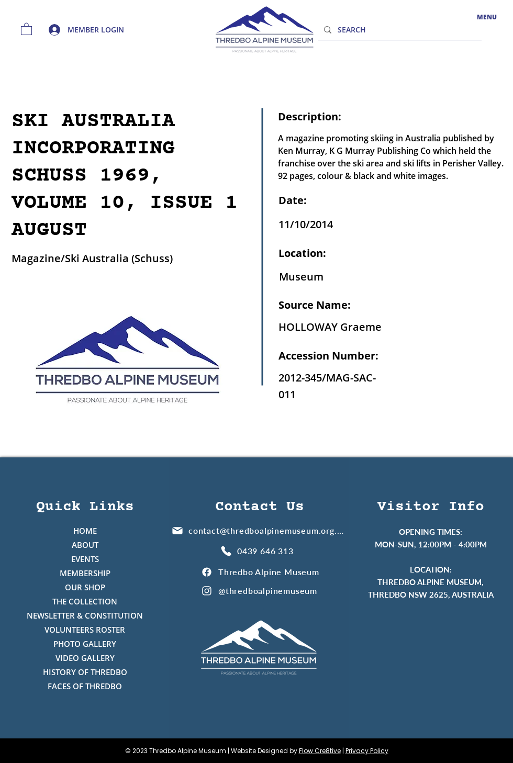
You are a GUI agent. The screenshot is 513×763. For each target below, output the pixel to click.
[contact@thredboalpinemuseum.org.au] (258, 530)
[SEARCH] (399, 29)
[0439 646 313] (258, 550)
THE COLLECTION (84, 601)
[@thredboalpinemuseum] (260, 590)
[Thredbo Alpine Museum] (260, 571)
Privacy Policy (366, 750)
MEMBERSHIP (85, 573)
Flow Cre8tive (320, 750)
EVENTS (85, 559)
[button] (26, 28)
